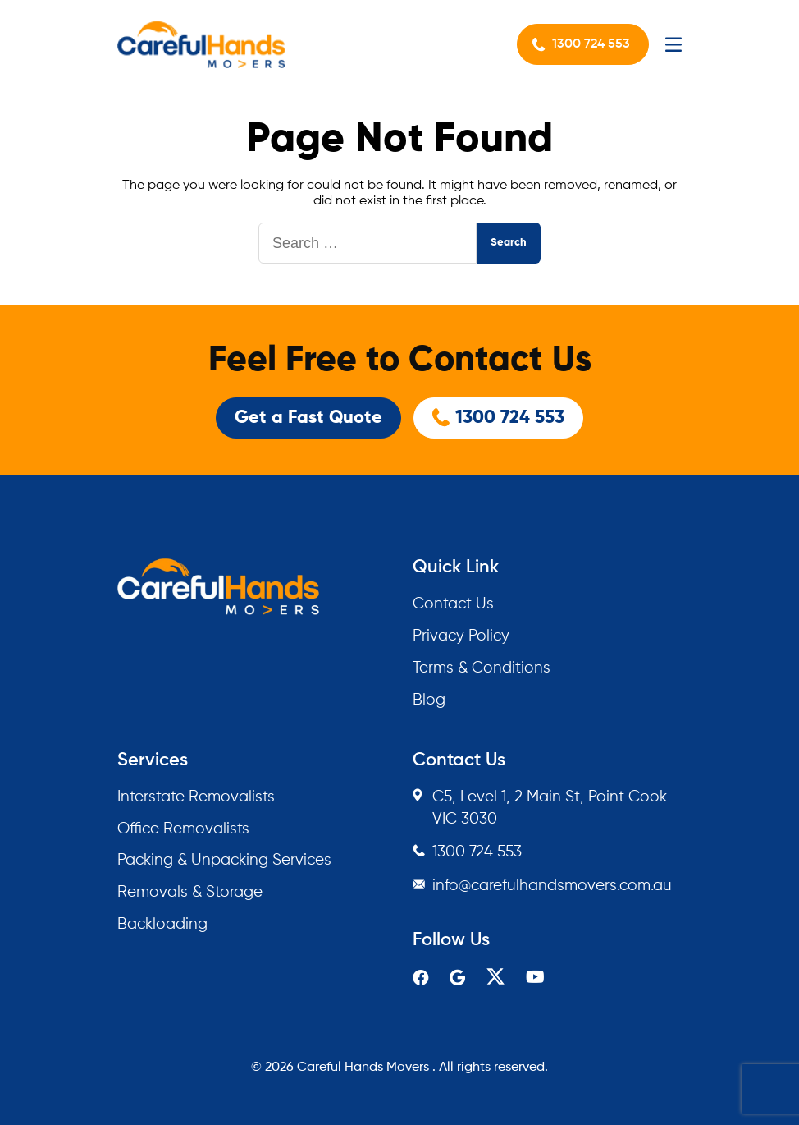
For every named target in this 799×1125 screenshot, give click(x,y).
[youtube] (536, 978)
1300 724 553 (591, 44)
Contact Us (453, 604)
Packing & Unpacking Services (224, 860)
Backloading (162, 924)
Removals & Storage (190, 892)
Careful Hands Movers (363, 1067)
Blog (429, 700)
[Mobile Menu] (673, 45)
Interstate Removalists (196, 797)
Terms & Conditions (481, 668)
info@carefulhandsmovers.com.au (552, 885)
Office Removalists (183, 829)
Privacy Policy (461, 636)
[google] (457, 979)
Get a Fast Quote (308, 418)
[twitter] (495, 981)
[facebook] (421, 979)
